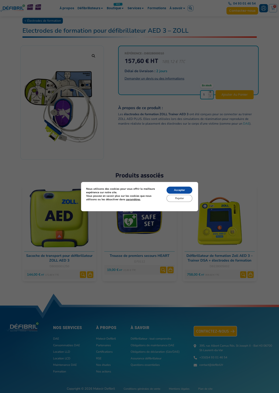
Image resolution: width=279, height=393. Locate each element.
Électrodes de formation (44, 21)
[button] (190, 8)
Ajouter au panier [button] (90, 274)
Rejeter (179, 198)
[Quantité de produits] (207, 94)
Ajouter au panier (234, 94)
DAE (246, 123)
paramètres (133, 199)
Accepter (179, 190)
